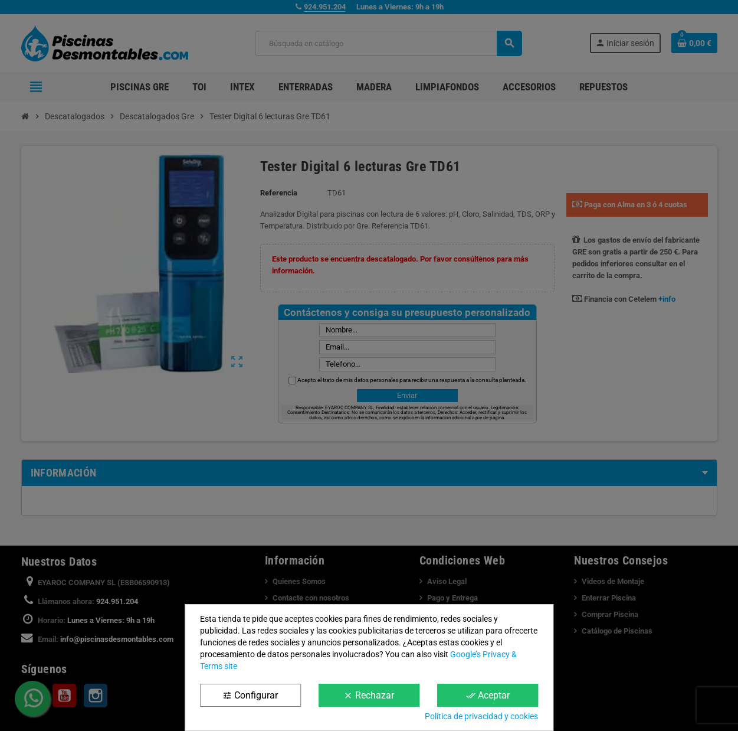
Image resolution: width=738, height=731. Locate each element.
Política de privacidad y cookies (481, 716)
